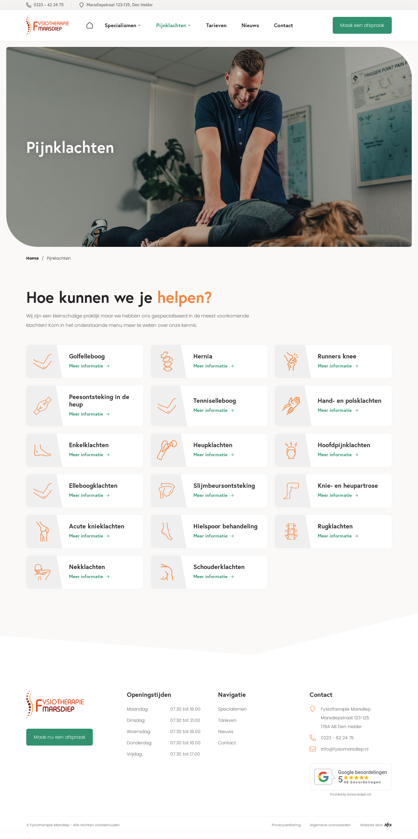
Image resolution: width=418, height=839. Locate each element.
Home (32, 258)
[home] (47, 25)
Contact (227, 743)
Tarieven (227, 720)
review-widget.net (359, 794)
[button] (123, 25)
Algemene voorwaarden (330, 824)
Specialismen (232, 709)
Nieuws (225, 731)
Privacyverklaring (286, 824)
